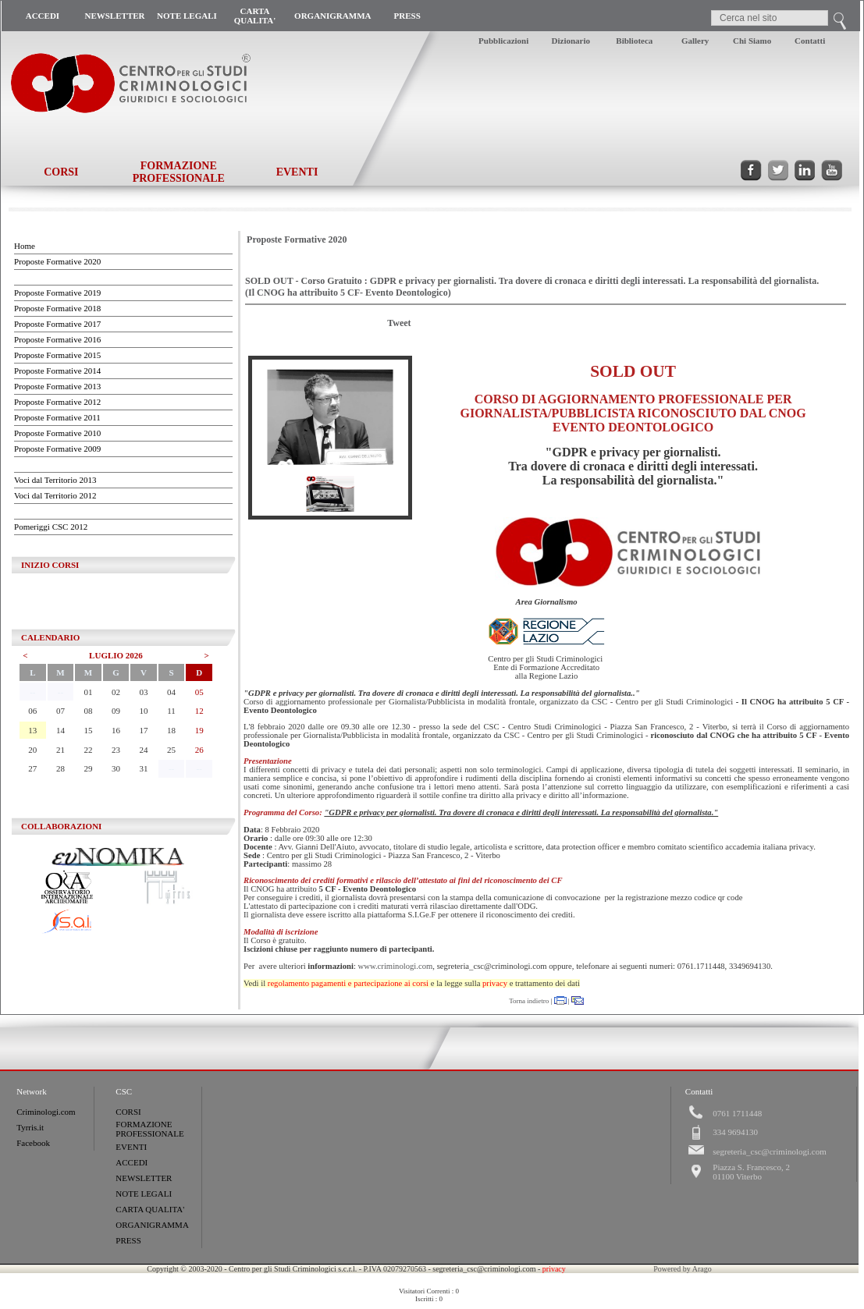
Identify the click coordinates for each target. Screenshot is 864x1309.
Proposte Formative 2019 (57, 292)
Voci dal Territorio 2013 (55, 479)
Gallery (695, 40)
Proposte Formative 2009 (57, 448)
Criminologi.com (45, 1111)
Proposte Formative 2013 (57, 386)
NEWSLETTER (114, 15)
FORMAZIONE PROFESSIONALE (179, 172)
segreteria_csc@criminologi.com (769, 1151)
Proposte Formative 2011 (57, 417)
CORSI (61, 172)
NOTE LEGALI (187, 15)
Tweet (399, 322)
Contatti (810, 40)
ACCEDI (42, 15)
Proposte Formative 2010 (57, 433)
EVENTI (297, 172)
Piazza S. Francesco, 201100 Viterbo (751, 1171)
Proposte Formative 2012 (57, 401)
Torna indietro (529, 1001)
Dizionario (571, 40)
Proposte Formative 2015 (57, 355)
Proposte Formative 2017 (57, 323)
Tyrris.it (30, 1127)
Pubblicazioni (503, 40)
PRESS (407, 15)
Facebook (33, 1143)
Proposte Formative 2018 (57, 308)
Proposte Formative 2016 (57, 339)
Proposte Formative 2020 (57, 261)
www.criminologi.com (395, 966)
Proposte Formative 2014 (57, 370)
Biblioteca (634, 40)
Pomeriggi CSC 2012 (50, 526)
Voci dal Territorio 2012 (55, 495)
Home (24, 245)
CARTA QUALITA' (255, 15)
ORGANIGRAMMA (332, 15)
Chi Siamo (752, 40)
